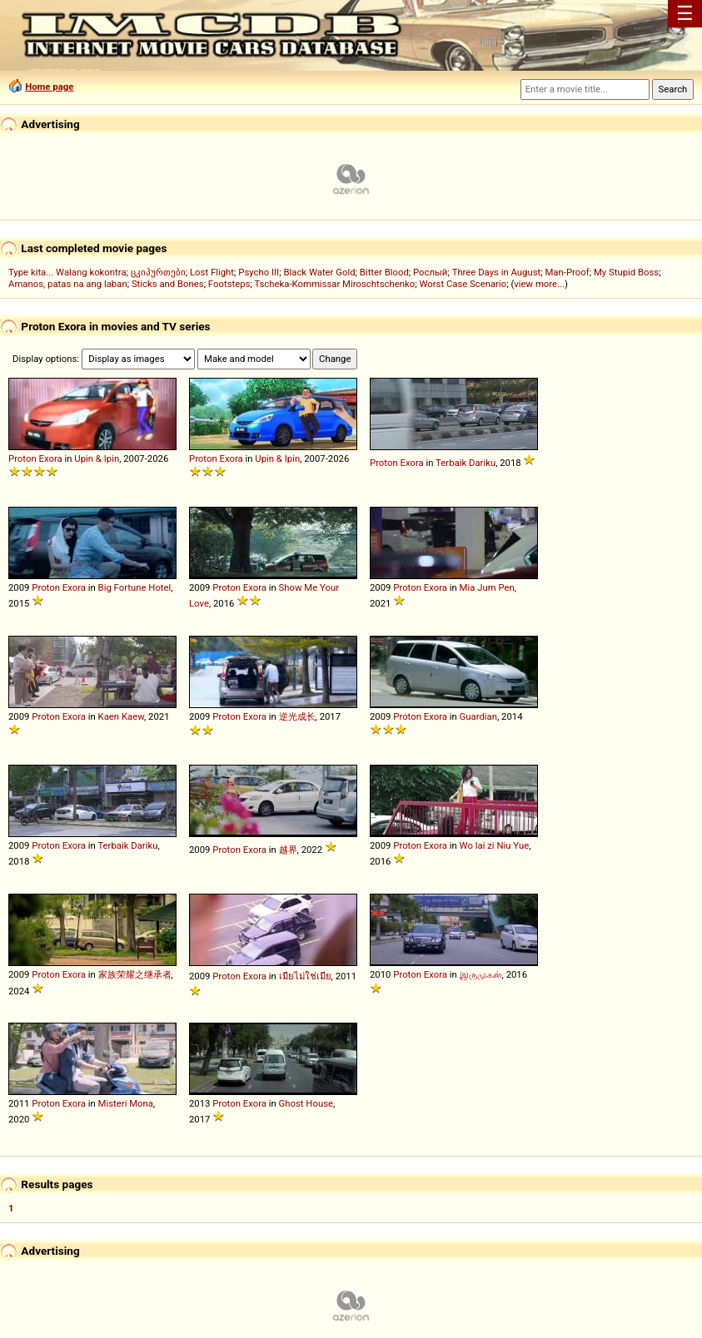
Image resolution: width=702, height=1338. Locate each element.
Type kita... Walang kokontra (67, 272)
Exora (50, 458)
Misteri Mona (125, 1103)
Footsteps (229, 284)
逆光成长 (297, 716)
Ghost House (306, 1103)
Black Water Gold (319, 272)
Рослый (430, 272)
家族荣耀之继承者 (135, 974)
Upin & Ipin (96, 458)
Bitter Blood (384, 272)
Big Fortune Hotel (135, 587)
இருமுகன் (481, 974)
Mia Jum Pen (487, 587)
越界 (288, 849)
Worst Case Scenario (462, 284)
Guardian (478, 716)
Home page (49, 86)
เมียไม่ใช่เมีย (305, 976)
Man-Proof (567, 272)
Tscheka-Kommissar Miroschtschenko (334, 284)
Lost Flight (212, 272)
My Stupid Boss (626, 272)
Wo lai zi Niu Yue (495, 845)
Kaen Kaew (121, 716)
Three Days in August (496, 272)
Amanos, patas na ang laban (67, 284)
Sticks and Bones (168, 284)
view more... (539, 284)
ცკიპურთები (158, 272)
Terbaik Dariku (465, 462)
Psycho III (258, 272)
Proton (22, 458)
